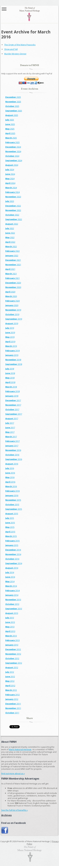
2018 (13, 359)
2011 (13, 703)
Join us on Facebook (4, 830)
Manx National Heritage (20, 749)
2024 (13, 146)
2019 (13, 309)
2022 (13, 205)
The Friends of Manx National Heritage (29, 14)
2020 (13, 282)
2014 (13, 549)
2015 (13, 500)
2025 (13, 97)
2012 (13, 649)
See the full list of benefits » (14, 810)
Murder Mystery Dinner (15, 53)
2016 (13, 450)
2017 (13, 400)
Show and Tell (11, 49)
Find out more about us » (13, 773)
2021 (13, 260)
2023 (13, 196)
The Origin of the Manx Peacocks (20, 44)
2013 (13, 599)
